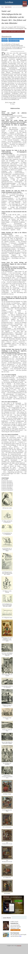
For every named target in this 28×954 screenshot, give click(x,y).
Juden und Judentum (14, 40)
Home (2, 7)
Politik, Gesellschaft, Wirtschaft (16, 38)
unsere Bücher (7, 918)
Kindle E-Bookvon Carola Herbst (15, 923)
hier (20, 936)
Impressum (19, 945)
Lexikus (9, 2)
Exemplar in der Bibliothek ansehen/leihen (13, 31)
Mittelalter (4, 38)
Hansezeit (4, 40)
